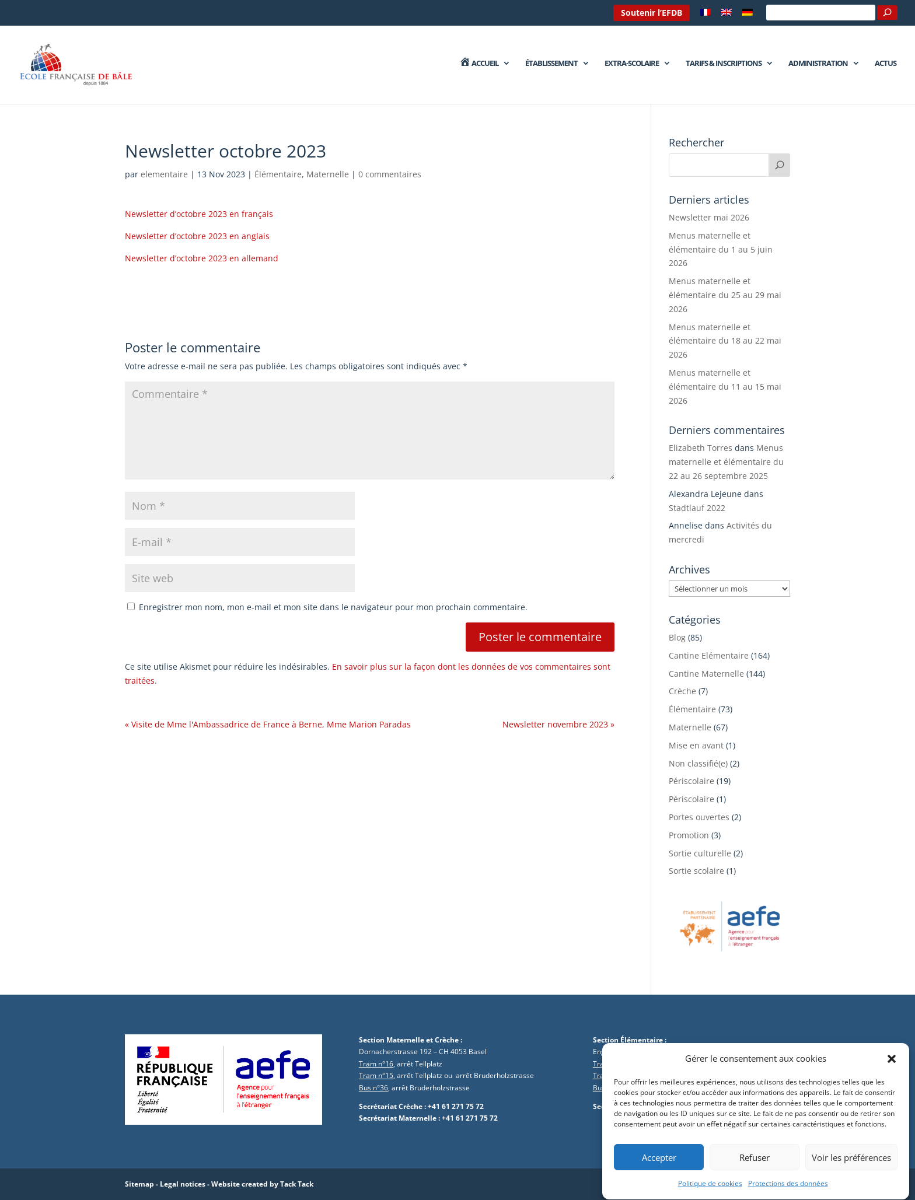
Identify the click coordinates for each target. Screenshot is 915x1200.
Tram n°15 (376, 1075)
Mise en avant (696, 745)
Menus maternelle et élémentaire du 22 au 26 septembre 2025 (726, 461)
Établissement (551, 63)
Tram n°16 (376, 1064)
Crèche (682, 691)
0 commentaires (389, 174)
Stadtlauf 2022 (697, 507)
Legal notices (182, 1184)
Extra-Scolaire (632, 63)
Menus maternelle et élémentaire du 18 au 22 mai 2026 (725, 341)
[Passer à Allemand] (747, 15)
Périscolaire (691, 780)
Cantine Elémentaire (709, 655)
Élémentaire (278, 174)
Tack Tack (296, 1184)
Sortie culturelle (700, 853)
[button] (891, 1071)
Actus (885, 63)
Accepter (659, 1170)
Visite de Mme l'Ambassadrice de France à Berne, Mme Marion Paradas (268, 724)
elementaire (164, 174)
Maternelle (327, 174)
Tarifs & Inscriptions (724, 63)
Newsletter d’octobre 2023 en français (199, 213)
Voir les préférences (851, 1170)
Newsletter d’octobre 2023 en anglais (197, 236)
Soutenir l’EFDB (651, 12)
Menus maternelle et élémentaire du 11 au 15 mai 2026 (725, 386)
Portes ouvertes (699, 817)
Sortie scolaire (696, 870)
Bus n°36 (373, 1088)
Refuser (754, 1170)
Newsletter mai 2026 (709, 217)
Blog (677, 637)
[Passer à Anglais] (726, 15)
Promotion (689, 835)
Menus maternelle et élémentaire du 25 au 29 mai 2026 (725, 294)
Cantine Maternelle (706, 673)
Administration (818, 63)
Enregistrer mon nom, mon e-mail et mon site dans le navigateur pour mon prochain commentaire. (333, 607)
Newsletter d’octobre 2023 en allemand (201, 258)
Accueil (478, 63)
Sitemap (139, 1184)
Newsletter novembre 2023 (558, 724)
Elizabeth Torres (700, 447)
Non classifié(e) (698, 763)
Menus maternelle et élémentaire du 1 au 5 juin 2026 (721, 249)
